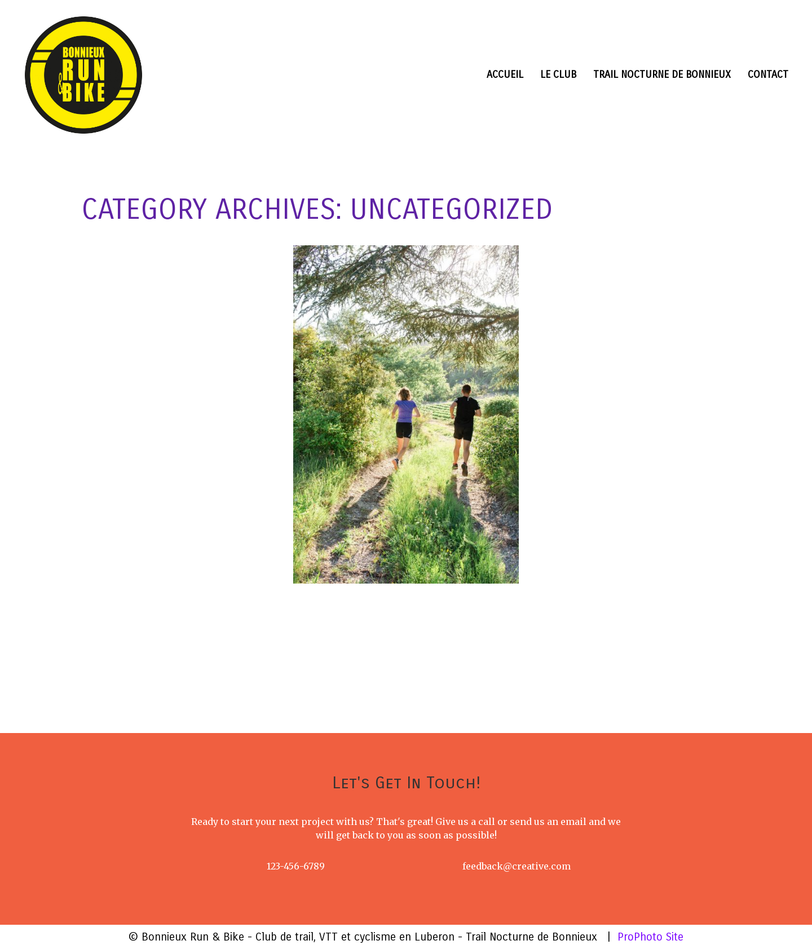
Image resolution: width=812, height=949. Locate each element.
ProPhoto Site (650, 936)
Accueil (505, 74)
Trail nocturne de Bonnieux (662, 74)
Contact (768, 74)
